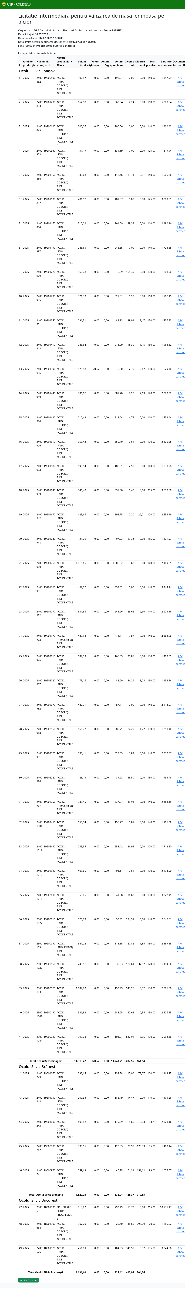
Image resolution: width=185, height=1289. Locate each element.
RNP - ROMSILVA (16, 4)
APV (180, 78)
